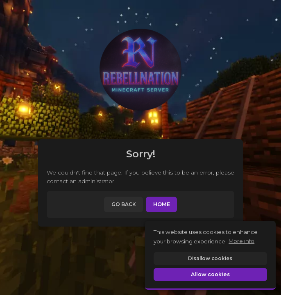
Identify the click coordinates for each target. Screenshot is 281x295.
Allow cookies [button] (210, 274)
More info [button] (241, 241)
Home (161, 204)
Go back (123, 204)
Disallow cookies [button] (210, 258)
